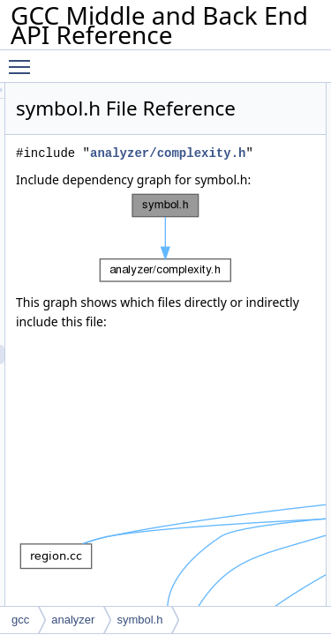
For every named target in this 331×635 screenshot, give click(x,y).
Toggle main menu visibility (24, 59)
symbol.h (139, 619)
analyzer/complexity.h (200, 197)
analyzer (72, 619)
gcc (20, 619)
